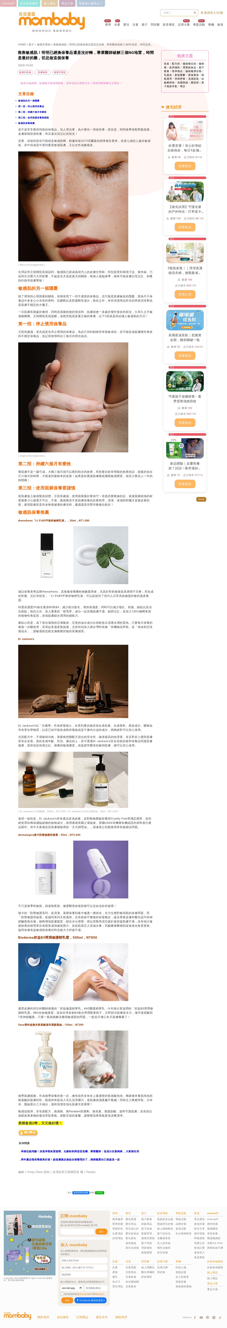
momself (212, 1219)
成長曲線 (131, 1243)
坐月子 (116, 1281)
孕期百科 (117, 1228)
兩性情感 (212, 1223)
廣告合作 (102, 1317)
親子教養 (146, 1219)
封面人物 (181, 1267)
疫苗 (166, 63)
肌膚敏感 (42, 72)
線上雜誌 (212, 1278)
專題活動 (199, 24)
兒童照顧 (131, 1267)
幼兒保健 (162, 1252)
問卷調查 (199, 1238)
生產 (117, 24)
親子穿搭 (146, 1243)
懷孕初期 (117, 1223)
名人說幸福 (164, 1243)
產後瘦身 (193, 75)
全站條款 (63, 1317)
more (201, 499)
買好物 (161, 1272)
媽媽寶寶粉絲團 (81, 1193)
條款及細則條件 (85, 1294)
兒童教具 (131, 1286)
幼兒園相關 (132, 1281)
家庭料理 (146, 1233)
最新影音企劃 (165, 1219)
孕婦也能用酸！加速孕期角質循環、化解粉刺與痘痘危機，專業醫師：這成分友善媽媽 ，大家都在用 (80, 1151)
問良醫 (155, 24)
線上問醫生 (148, 1267)
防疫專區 (146, 1276)
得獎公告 (199, 1243)
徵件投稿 (199, 1233)
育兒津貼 (117, 1286)
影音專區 (169, 24)
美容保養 (212, 1233)
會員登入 (199, 1252)
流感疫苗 (193, 78)
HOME (22, 44)
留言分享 (199, 1228)
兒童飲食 (131, 1276)
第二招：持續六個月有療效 (32, 112)
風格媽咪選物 (184, 1286)
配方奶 (176, 63)
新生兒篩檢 (132, 1247)
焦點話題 (181, 1272)
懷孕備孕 (117, 1219)
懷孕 (108, 24)
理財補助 (146, 1247)
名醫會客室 (164, 1238)
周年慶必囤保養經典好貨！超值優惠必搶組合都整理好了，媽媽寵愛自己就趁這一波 (70, 1159)
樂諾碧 (195, 82)
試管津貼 (117, 1238)
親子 (145, 24)
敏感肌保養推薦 (26, 123)
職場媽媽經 (214, 1238)
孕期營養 (180, 78)
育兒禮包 (199, 1219)
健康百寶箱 (43, 44)
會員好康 (199, 1223)
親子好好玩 (164, 1233)
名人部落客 (182, 1276)
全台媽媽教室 (184, 1233)
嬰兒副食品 (132, 1233)
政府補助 (174, 67)
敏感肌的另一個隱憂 (28, 100)
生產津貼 (117, 1233)
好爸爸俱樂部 (215, 1267)
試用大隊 (184, 24)
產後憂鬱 (180, 75)
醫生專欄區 (148, 1272)
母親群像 (181, 1281)
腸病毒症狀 (189, 63)
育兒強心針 (132, 1228)
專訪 (182, 86)
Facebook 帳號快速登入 (90, 1300)
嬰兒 (126, 24)
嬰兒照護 (131, 1219)
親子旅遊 (146, 1228)
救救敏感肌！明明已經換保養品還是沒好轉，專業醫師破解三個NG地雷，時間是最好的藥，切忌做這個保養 (116, 44)
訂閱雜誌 (82, 1317)
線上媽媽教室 (165, 1228)
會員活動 (181, 1228)
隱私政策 (99, 1294)
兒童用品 (131, 1272)
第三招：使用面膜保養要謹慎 (33, 117)
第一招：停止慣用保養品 (31, 106)
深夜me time (215, 1243)
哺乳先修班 (164, 1247)
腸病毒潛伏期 (193, 71)
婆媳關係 (212, 1228)
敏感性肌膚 (25, 72)
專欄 (211, 24)
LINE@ (99, 1193)
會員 (220, 24)
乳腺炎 (168, 75)
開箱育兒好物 (165, 1223)
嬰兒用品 (131, 1223)
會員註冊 (199, 1247)
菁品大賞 (212, 1289)
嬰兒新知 (131, 1238)
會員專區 (199, 1257)
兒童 (135, 24)
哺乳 (115, 1276)
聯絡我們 (121, 1317)
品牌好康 (181, 1223)
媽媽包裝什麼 (215, 1247)
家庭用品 (146, 1223)
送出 (101, 1231)
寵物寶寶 (146, 1252)
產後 (115, 1272)
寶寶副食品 (189, 67)
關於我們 (43, 1317)
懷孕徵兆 (177, 71)
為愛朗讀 (182, 82)
